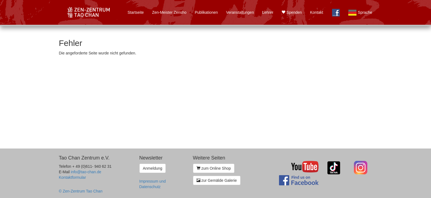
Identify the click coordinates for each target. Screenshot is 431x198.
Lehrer (267, 12)
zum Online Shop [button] (214, 168)
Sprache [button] (360, 12)
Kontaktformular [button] (72, 177)
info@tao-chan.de (86, 172)
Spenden (291, 12)
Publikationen (206, 12)
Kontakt (316, 12)
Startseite (136, 12)
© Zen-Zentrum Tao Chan (81, 191)
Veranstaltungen (240, 12)
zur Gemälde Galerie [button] (217, 180)
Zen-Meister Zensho (169, 12)
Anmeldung (152, 168)
